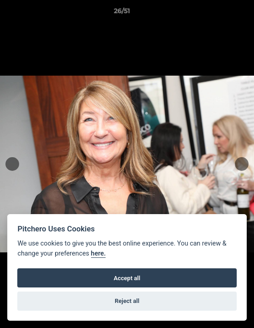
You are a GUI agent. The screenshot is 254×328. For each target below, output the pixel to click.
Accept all (127, 278)
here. (98, 253)
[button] (221, 13)
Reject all (127, 300)
